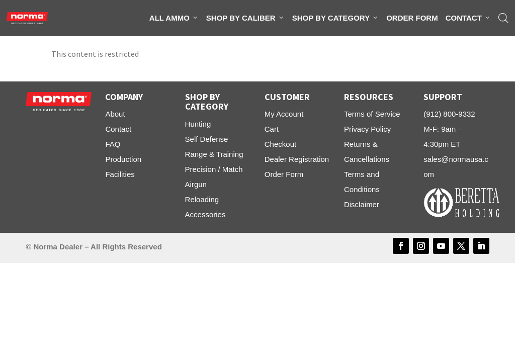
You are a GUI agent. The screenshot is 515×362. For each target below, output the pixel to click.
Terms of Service (372, 114)
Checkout (280, 144)
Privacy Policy (367, 129)
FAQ (112, 144)
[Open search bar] (503, 18)
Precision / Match (214, 169)
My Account (284, 114)
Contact (468, 18)
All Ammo (174, 18)
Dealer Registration (297, 159)
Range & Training (214, 154)
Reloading (202, 199)
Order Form (412, 18)
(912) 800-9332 (449, 114)
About (115, 114)
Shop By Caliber (245, 18)
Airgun (196, 184)
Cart (272, 129)
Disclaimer (361, 204)
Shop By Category (335, 18)
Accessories (205, 214)
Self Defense (206, 139)
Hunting (198, 124)
